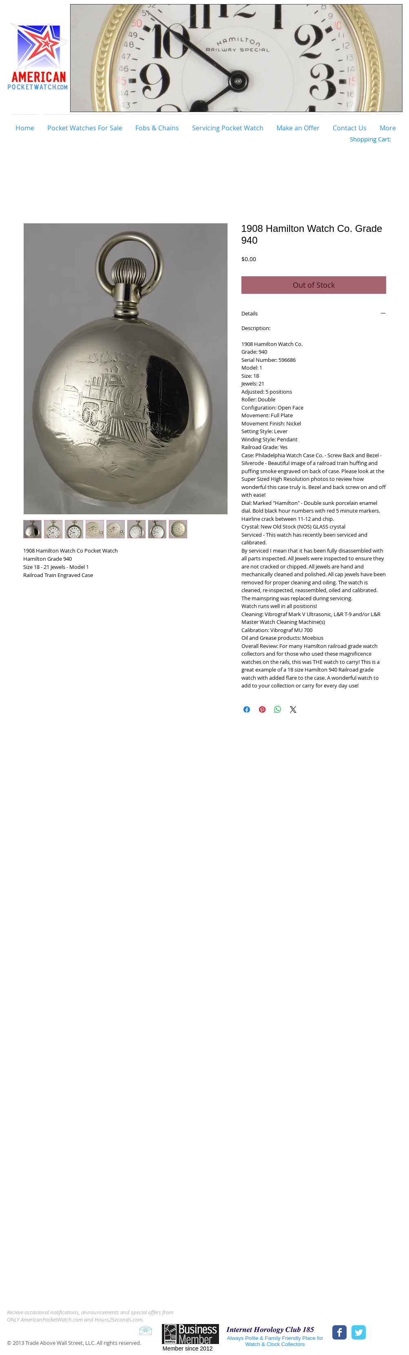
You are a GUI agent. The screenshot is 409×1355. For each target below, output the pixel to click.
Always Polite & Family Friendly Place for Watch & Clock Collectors (275, 1341)
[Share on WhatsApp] (278, 709)
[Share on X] (293, 709)
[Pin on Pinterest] (262, 709)
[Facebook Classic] (339, 1332)
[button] (236, 58)
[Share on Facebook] (247, 709)
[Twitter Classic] (359, 1332)
